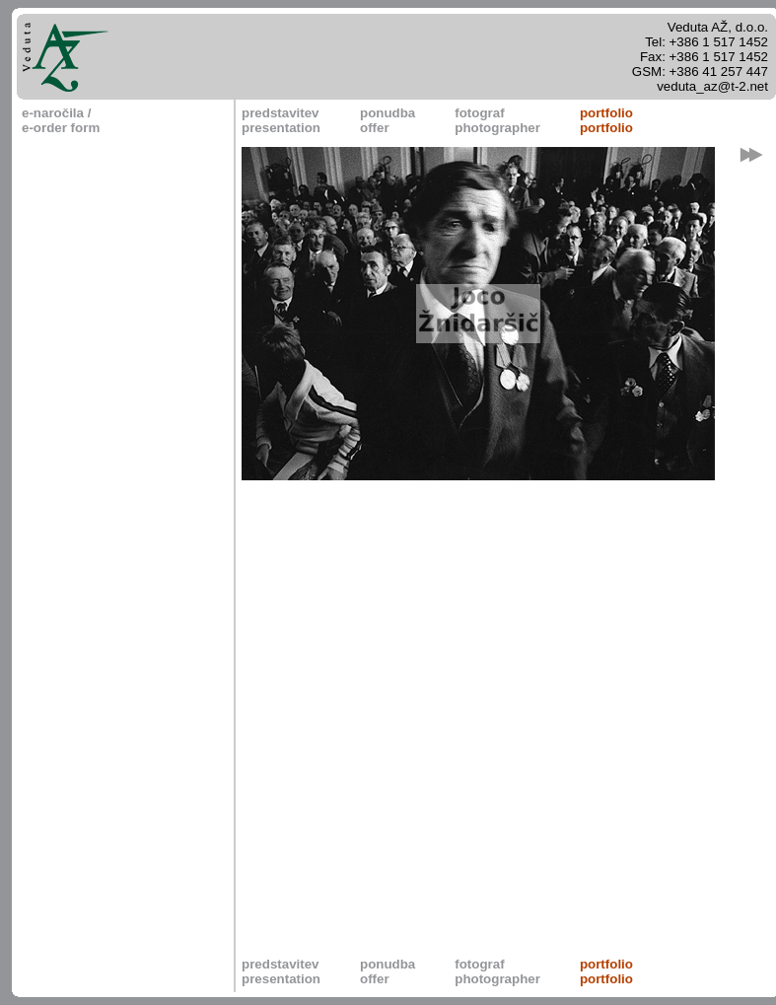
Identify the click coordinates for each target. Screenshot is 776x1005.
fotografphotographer (497, 120)
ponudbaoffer (387, 120)
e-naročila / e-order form (61, 120)
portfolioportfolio (606, 120)
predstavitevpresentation (281, 120)
